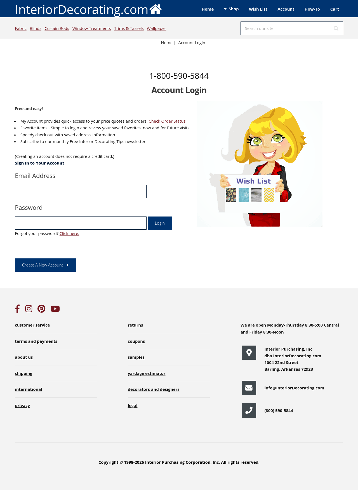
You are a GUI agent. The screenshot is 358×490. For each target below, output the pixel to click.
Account (285, 9)
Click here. (69, 233)
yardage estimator (147, 373)
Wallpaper (156, 28)
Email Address (35, 175)
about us (24, 357)
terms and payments (36, 341)
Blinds (35, 28)
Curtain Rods (56, 28)
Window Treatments (91, 28)
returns (135, 325)
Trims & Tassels (129, 28)
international (28, 389)
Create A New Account (42, 265)
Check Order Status (167, 121)
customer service (32, 325)
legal (133, 405)
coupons (136, 341)
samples (136, 357)
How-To (312, 9)
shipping (23, 373)
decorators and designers (154, 389)
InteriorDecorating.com (88, 9)
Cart (334, 9)
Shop (234, 8)
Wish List (258, 9)
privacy (22, 405)
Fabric (20, 28)
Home (208, 9)
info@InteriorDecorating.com (294, 388)
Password (29, 207)
